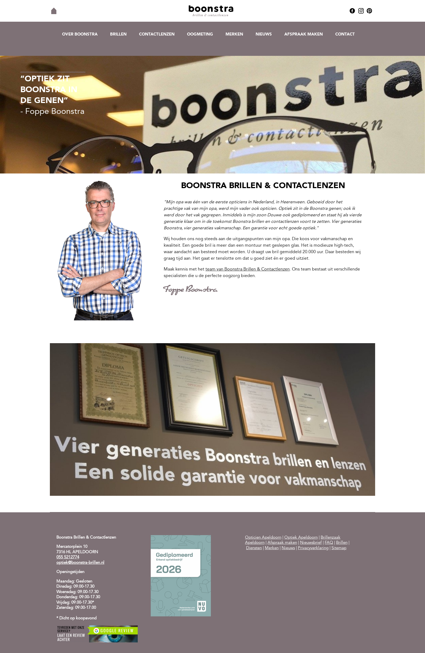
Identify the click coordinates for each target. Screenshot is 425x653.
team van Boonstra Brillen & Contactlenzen (247, 269)
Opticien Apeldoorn (263, 538)
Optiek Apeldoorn (301, 538)
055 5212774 (67, 557)
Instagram (361, 11)
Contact (345, 35)
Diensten (254, 548)
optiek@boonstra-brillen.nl (80, 563)
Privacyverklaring (313, 548)
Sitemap (338, 548)
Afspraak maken (303, 35)
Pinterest (369, 11)
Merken (234, 35)
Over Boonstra (80, 35)
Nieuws (264, 35)
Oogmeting (200, 35)
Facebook (352, 11)
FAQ (329, 543)
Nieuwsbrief (311, 543)
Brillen (118, 35)
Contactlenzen (157, 35)
